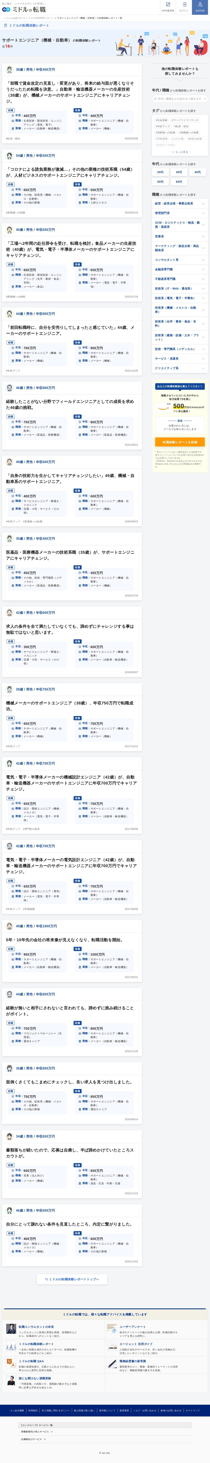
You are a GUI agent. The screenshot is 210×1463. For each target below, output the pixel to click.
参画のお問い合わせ (171, 1410)
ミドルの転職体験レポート (29, 25)
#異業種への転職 (15, 212)
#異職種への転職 (15, 296)
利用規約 (33, 1410)
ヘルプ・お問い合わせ (144, 1410)
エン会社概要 (17, 1410)
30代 (179, 172)
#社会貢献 (161, 120)
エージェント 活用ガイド (136, 1344)
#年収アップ (13, 370)
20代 (160, 172)
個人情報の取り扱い (84, 1410)
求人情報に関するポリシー (56, 1410)
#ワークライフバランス (185, 120)
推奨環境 (124, 1410)
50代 (160, 181)
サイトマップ (193, 1410)
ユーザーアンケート (133, 1326)
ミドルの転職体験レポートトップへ (74, 1279)
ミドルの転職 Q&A (31, 1361)
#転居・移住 (13, 138)
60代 (179, 181)
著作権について (107, 1410)
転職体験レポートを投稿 (180, 442)
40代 (198, 172)
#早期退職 (29, 909)
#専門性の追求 (31, 829)
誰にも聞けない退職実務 (35, 1378)
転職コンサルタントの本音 (36, 1326)
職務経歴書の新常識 (133, 1361)
